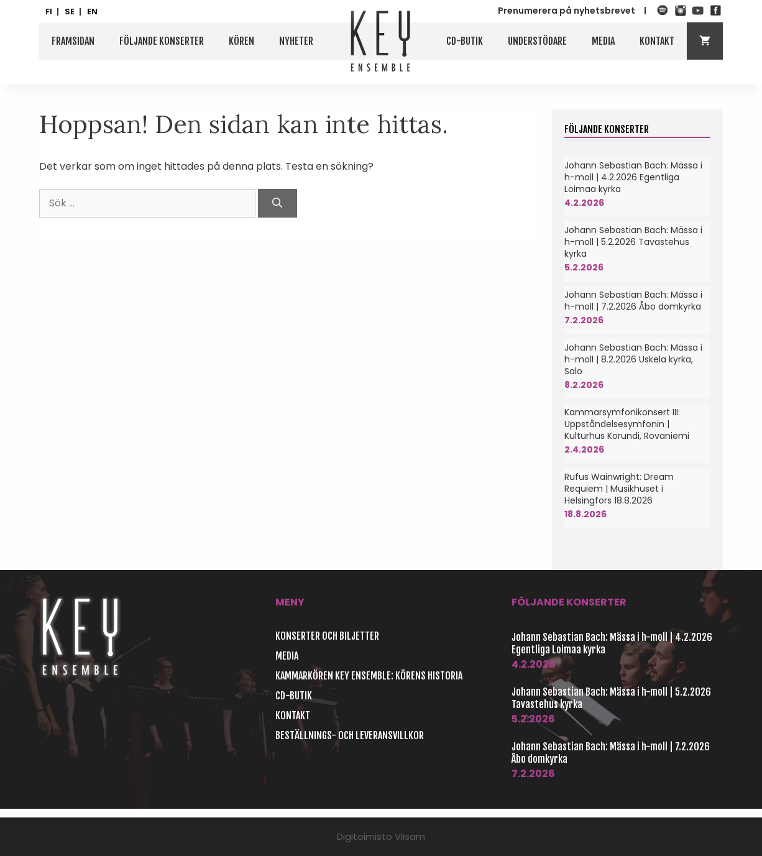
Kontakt (657, 41)
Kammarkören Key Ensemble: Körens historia (368, 676)
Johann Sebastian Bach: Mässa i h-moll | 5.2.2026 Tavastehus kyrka (633, 242)
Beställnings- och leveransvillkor (349, 735)
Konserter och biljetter (327, 636)
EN (92, 12)
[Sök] (277, 203)
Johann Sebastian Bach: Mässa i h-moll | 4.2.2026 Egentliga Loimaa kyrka (633, 177)
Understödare (537, 41)
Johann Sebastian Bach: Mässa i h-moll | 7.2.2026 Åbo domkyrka (633, 300)
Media (603, 41)
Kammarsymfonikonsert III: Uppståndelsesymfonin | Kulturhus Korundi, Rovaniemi (626, 424)
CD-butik (464, 41)
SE (70, 12)
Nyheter (296, 41)
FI (48, 12)
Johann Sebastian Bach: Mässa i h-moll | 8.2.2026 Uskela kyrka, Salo (633, 359)
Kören (241, 41)
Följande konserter (161, 41)
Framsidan (73, 41)
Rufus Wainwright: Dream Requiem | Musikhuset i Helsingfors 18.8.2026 (619, 489)
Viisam (410, 836)
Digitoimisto (364, 836)
